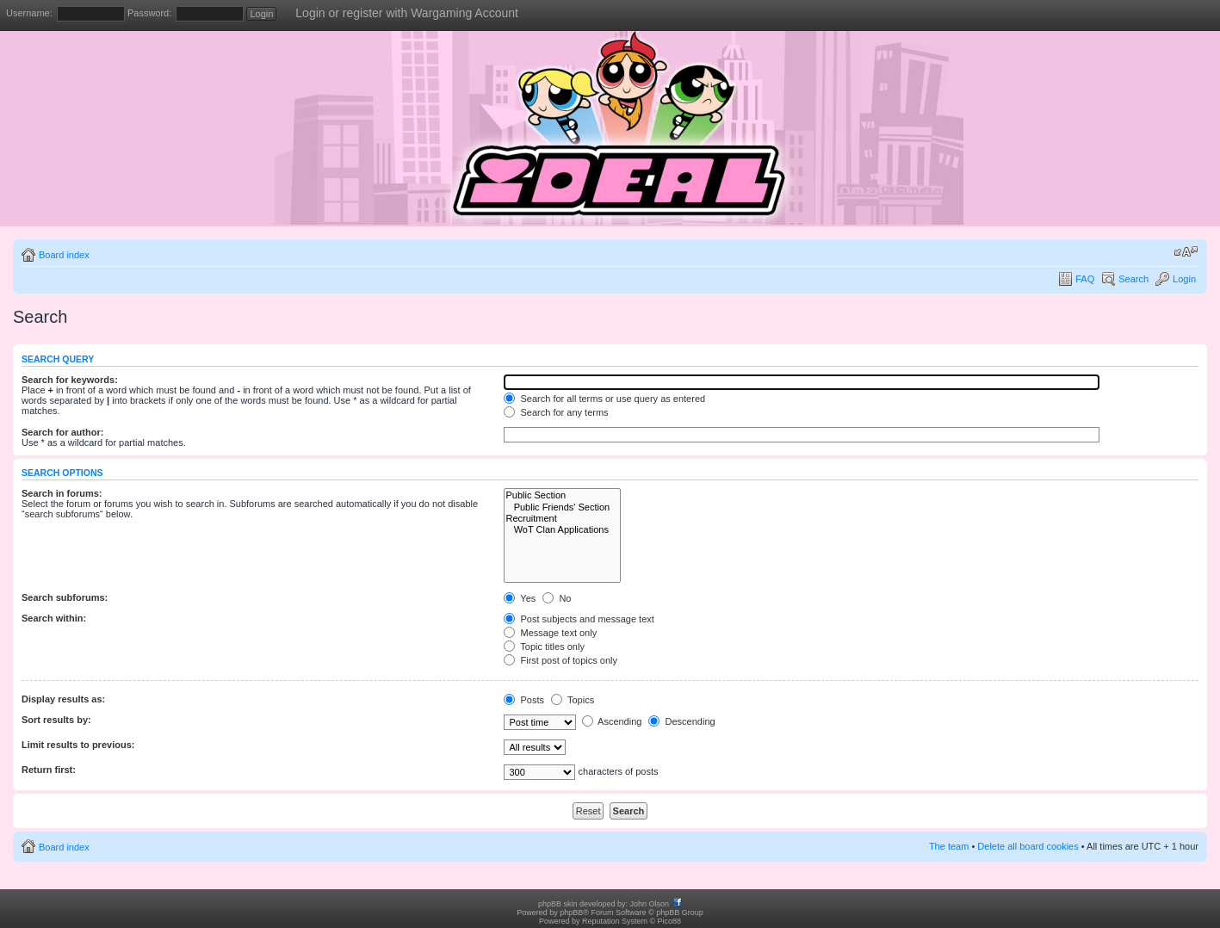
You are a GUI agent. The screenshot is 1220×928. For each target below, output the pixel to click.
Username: (29, 13)
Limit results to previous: (78, 744)
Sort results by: (56, 720)
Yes (520, 598)
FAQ (1084, 279)
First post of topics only (560, 660)
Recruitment (562, 518)
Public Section (562, 495)
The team (949, 846)
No (556, 598)
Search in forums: (62, 493)
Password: (149, 13)
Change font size (1186, 251)
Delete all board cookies (1027, 846)
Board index (64, 255)
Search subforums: (65, 597)
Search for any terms (556, 412)
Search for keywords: (70, 379)
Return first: (49, 769)
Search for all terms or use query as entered (604, 398)
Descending (681, 721)
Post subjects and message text (578, 619)
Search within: (54, 618)
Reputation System (614, 921)
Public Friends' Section (562, 507)
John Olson (650, 904)
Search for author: (62, 432)
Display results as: (63, 699)
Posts (524, 700)
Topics (572, 700)
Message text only (550, 633)
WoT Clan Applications (562, 529)
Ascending (612, 721)
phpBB (571, 912)
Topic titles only (544, 646)
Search (1133, 279)
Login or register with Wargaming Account (406, 13)
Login (1184, 279)
